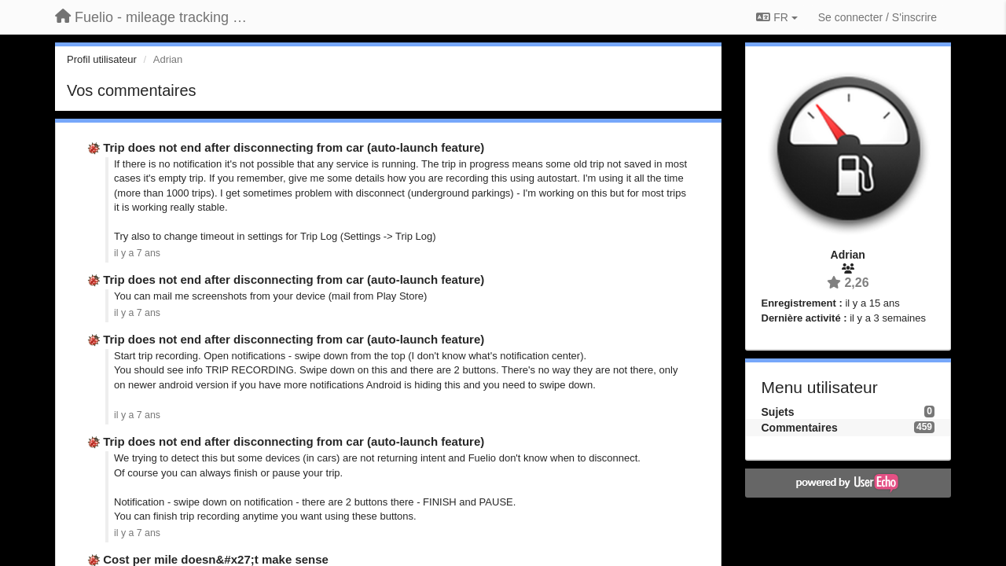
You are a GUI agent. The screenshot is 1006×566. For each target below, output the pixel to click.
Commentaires (800, 427)
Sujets (778, 412)
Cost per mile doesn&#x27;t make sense (216, 559)
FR (776, 17)
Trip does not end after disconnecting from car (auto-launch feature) (293, 147)
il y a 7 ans (137, 253)
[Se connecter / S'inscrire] (877, 17)
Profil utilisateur (102, 59)
